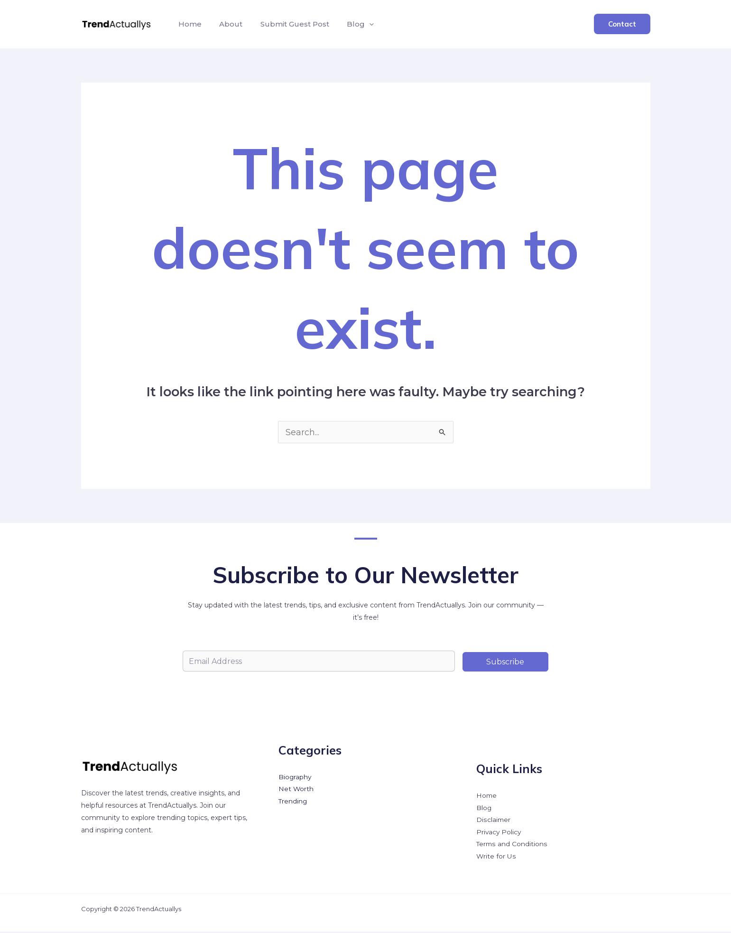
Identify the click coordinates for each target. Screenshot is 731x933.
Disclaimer (493, 821)
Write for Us (496, 858)
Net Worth (296, 790)
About (227, 23)
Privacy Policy (499, 833)
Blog (351, 24)
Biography (295, 778)
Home (189, 23)
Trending (293, 802)
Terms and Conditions (512, 845)
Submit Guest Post (288, 23)
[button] (360, 24)
